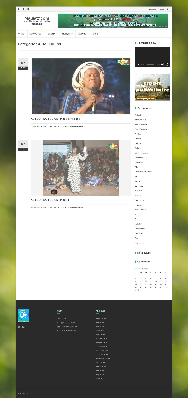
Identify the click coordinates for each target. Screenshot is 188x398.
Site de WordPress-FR (67, 330)
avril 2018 (100, 378)
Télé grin (139, 224)
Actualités (35, 34)
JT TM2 (138, 181)
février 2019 (101, 338)
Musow (138, 195)
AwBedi (138, 134)
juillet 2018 (101, 366)
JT (136, 176)
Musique (66, 34)
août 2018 (100, 362)
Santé (137, 214)
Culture (81, 34)
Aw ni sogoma (141, 124)
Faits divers (140, 162)
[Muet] (162, 64)
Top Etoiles (139, 243)
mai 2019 (100, 326)
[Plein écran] (166, 64)
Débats (138, 148)
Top (136, 238)
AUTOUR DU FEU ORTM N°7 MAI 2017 (55, 118)
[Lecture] (138, 64)
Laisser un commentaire (73, 126)
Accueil (22, 34)
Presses (138, 205)
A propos (152, 9)
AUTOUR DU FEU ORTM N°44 (50, 200)
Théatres (139, 233)
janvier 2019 (101, 342)
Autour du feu (46, 126)
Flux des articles (66, 322)
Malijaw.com (36, 18)
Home (161, 9)
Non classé (139, 200)
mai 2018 (100, 374)
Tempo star (140, 228)
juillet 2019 (101, 318)
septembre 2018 (103, 358)
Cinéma (51, 34)
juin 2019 (100, 322)
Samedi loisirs (140, 209)
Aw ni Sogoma (141, 129)
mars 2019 (100, 334)
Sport (96, 34)
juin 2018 (100, 370)
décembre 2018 (102, 346)
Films (137, 167)
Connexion (61, 318)
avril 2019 (100, 330)
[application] (152, 57)
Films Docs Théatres (143, 172)
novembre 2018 (102, 350)
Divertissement (141, 153)
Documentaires (141, 157)
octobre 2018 (102, 354)
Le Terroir (139, 186)
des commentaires (67, 326)
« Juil (137, 290)
